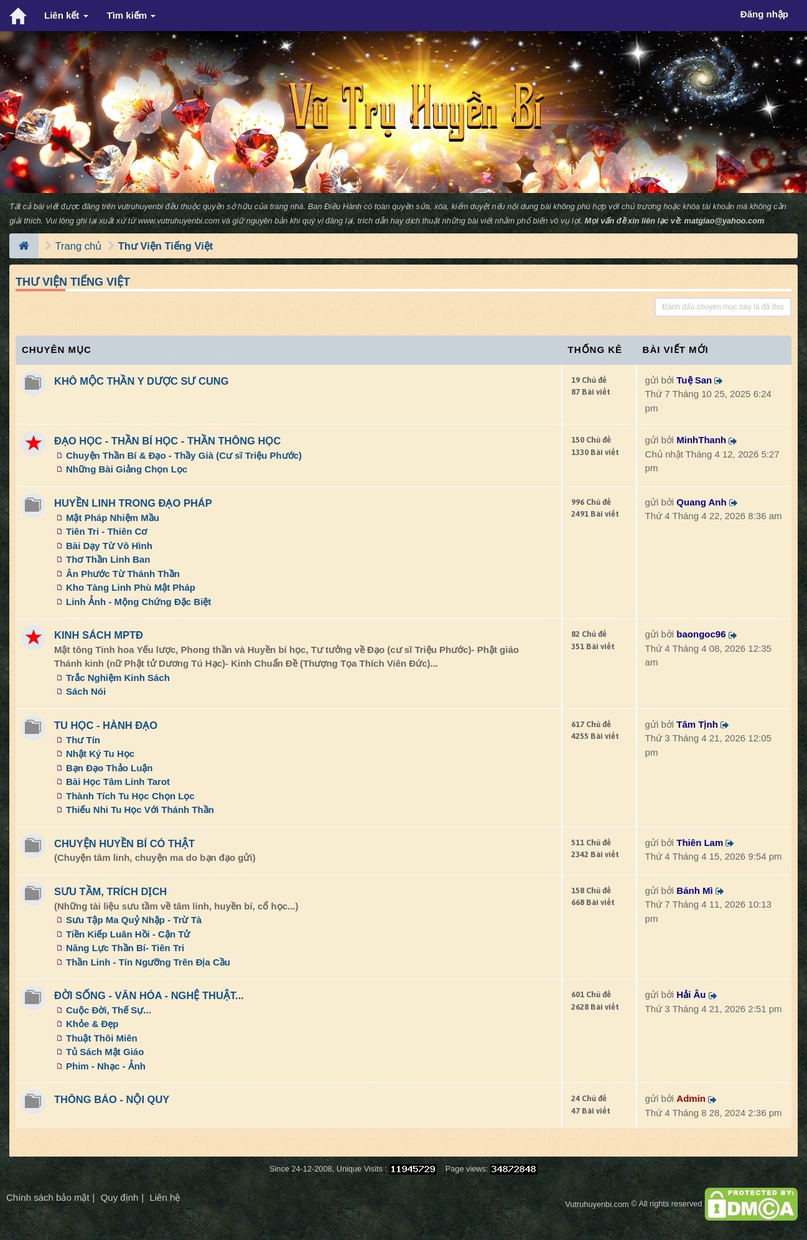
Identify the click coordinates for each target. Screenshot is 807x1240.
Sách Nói (86, 691)
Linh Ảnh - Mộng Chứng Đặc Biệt (138, 601)
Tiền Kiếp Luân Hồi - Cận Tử (128, 934)
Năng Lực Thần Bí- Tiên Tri (125, 947)
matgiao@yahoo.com (724, 220)
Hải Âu (691, 994)
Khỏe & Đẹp (92, 1023)
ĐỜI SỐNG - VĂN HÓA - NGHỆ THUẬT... (149, 995)
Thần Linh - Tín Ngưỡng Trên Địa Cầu (148, 962)
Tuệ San (694, 380)
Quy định (120, 1197)
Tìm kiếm (131, 15)
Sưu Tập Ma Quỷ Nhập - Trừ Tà (134, 919)
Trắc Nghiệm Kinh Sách (118, 677)
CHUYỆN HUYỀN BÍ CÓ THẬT (124, 843)
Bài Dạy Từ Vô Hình (109, 545)
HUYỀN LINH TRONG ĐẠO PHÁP (133, 503)
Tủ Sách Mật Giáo (105, 1051)
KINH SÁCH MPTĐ (98, 635)
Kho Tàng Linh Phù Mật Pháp (130, 587)
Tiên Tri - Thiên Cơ (106, 531)
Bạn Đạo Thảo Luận (109, 768)
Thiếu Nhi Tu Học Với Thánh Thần (140, 809)
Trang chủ (78, 245)
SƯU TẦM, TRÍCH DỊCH (110, 891)
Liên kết (66, 15)
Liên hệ (164, 1197)
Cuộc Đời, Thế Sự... (108, 1010)
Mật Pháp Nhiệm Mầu (112, 517)
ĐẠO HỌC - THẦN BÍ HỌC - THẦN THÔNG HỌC (167, 440)
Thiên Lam (699, 842)
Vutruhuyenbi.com (596, 1204)
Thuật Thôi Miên (102, 1038)
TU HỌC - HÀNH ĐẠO (105, 725)
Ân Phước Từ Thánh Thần (123, 573)
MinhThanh (701, 439)
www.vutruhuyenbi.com (179, 220)
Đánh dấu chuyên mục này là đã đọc (723, 307)
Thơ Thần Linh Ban (108, 559)
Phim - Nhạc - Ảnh (106, 1066)
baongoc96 (700, 634)
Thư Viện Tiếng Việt (165, 245)
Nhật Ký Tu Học (100, 753)
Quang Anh (701, 502)
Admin (691, 1098)
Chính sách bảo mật (48, 1197)
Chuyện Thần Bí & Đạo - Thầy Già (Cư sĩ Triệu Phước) (184, 455)
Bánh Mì (694, 890)
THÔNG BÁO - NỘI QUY (111, 1099)
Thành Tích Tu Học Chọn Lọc (130, 796)
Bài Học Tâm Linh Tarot (118, 781)
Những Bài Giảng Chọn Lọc (126, 469)
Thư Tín (83, 740)
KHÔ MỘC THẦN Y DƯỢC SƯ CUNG (141, 381)
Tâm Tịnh (697, 724)
